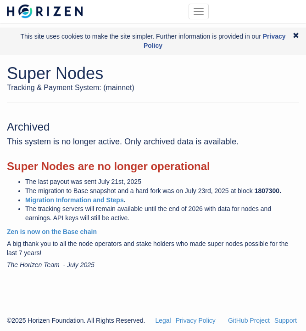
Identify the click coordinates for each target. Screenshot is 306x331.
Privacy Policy (196, 320)
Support (285, 320)
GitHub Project (249, 320)
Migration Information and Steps (74, 200)
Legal (163, 320)
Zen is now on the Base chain (52, 231)
